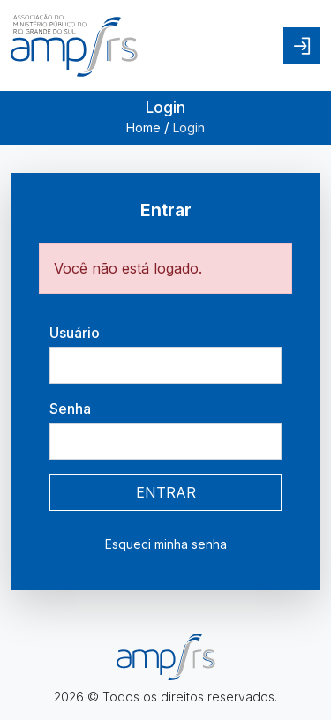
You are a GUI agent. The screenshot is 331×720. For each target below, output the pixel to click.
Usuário (74, 332)
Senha (70, 408)
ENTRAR (166, 492)
